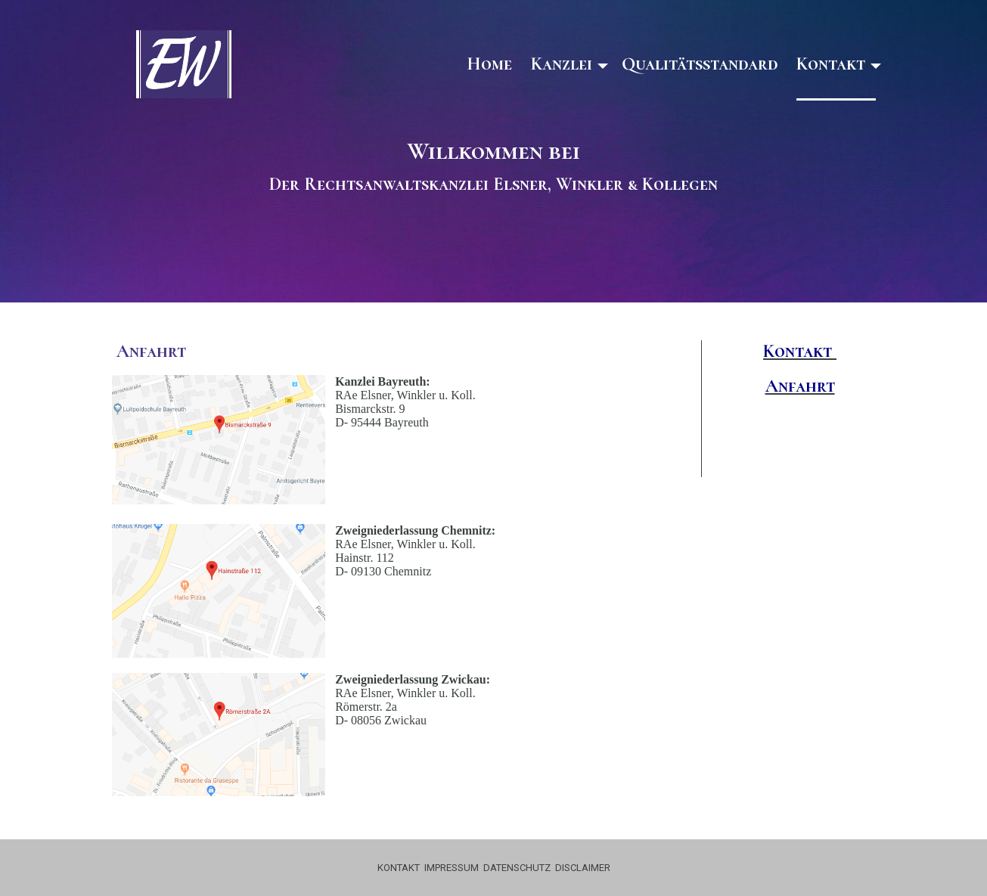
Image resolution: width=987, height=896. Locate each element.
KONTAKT (398, 867)
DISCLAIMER (582, 867)
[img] (184, 64)
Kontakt (830, 64)
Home (489, 64)
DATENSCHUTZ (517, 867)
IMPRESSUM (451, 867)
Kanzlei (561, 64)
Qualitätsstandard (699, 64)
